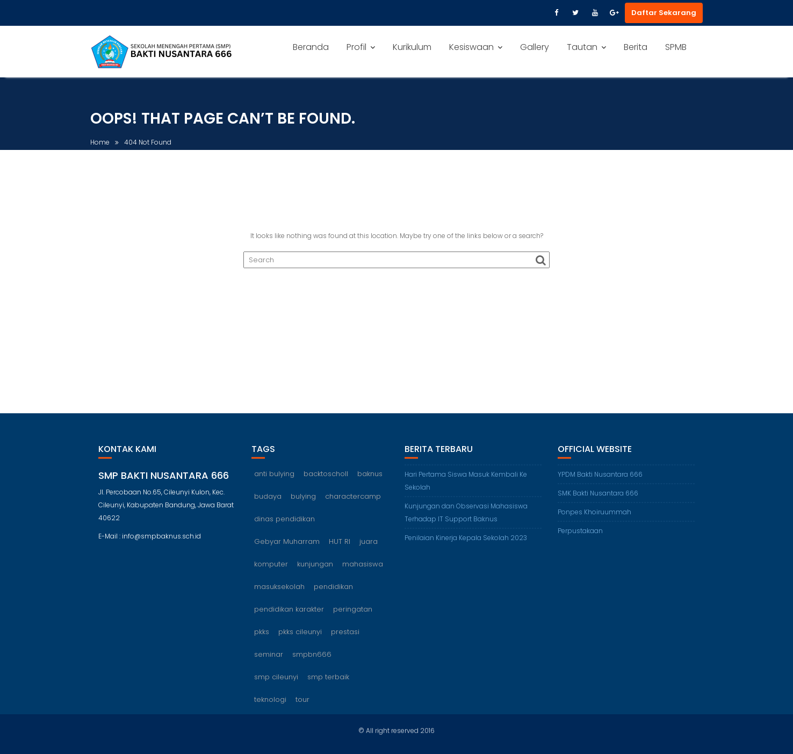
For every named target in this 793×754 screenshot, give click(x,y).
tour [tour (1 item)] (302, 711)
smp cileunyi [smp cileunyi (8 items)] (276, 688)
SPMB (676, 47)
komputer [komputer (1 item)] (271, 575)
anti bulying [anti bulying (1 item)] (274, 485)
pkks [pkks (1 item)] (261, 643)
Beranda (311, 47)
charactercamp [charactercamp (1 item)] (353, 507)
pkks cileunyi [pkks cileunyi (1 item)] (300, 643)
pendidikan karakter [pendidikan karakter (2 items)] (289, 620)
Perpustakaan (580, 542)
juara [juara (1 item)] (368, 553)
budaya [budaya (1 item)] (268, 507)
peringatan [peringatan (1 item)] (352, 620)
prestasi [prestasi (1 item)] (345, 643)
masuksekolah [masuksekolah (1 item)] (279, 598)
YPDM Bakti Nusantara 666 (600, 485)
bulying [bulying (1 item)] (303, 507)
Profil (356, 47)
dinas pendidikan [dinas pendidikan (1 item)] (284, 530)
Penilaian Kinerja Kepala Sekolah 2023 (466, 549)
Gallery (534, 47)
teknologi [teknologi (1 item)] (270, 711)
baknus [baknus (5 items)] (370, 485)
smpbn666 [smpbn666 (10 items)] (311, 665)
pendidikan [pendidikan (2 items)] (333, 598)
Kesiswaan (471, 47)
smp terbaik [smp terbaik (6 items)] (328, 688)
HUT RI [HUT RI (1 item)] (339, 553)
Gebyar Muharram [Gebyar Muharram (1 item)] (287, 553)
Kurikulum (412, 47)
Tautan (582, 47)
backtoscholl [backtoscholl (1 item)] (326, 485)
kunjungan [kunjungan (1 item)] (315, 575)
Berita (635, 47)
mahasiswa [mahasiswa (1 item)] (362, 575)
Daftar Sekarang (663, 13)
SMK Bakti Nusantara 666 (598, 504)
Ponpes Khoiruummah (594, 523)
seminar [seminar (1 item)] (268, 665)
